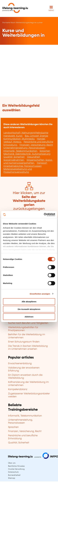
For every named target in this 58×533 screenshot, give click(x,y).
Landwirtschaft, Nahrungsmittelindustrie (25, 133)
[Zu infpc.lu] (33, 458)
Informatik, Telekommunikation (20, 151)
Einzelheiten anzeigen (40, 294)
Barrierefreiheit (14, 475)
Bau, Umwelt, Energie (36, 136)
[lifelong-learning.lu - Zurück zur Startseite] (15, 8)
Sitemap (11, 478)
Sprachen (45, 151)
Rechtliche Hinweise (16, 466)
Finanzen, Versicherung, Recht (36, 145)
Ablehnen (29, 317)
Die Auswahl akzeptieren (29, 309)
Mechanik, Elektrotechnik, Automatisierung (26, 154)
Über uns (11, 463)
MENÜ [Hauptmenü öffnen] (51, 10)
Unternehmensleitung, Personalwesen (24, 148)
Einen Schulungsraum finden (23, 342)
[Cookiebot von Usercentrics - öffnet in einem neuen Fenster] (44, 214)
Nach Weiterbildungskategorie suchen (27, 23)
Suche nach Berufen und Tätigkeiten (28, 323)
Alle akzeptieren (29, 301)
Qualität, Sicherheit (14, 157)
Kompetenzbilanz (17, 389)
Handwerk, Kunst (13, 136)
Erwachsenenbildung (20, 363)
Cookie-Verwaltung (16, 469)
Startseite (6, 23)
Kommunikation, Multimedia (19, 139)
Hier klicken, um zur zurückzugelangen (29, 201)
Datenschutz (13, 472)
